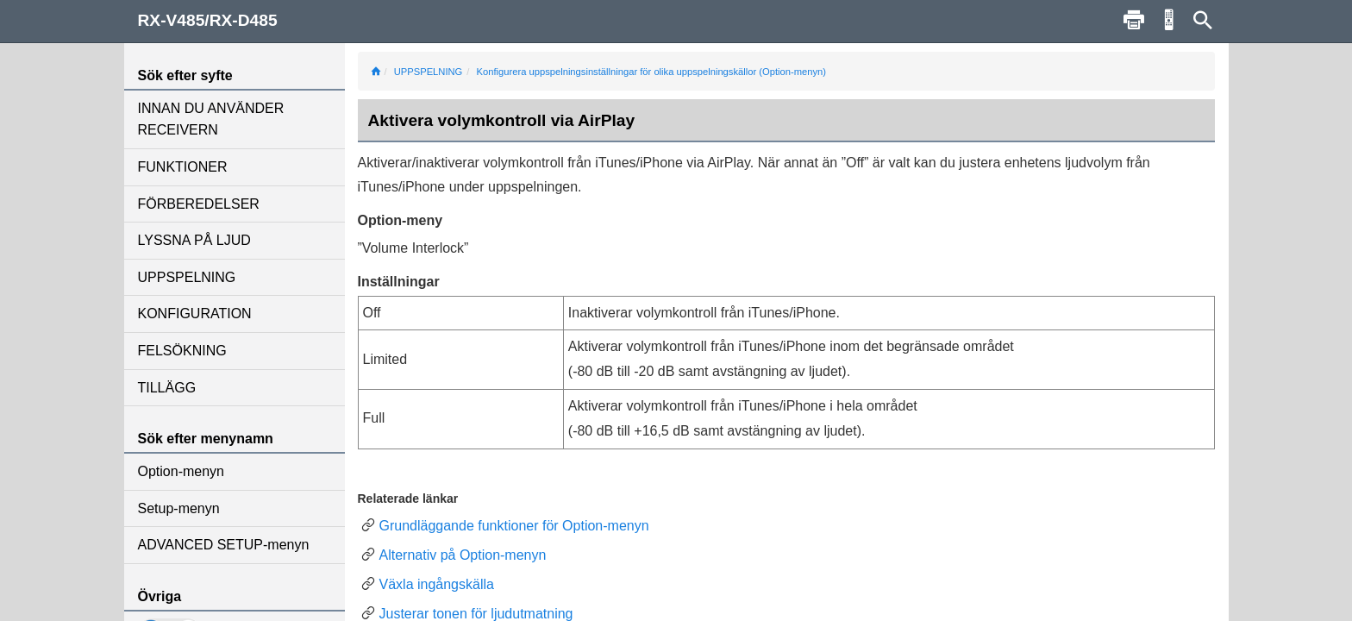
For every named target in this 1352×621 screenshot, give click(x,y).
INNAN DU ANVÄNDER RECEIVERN (211, 119)
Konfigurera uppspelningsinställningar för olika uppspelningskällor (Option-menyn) (651, 71)
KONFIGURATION (195, 313)
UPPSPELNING (187, 277)
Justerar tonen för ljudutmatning (476, 613)
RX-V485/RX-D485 (208, 20)
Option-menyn (181, 471)
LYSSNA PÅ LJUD (194, 240)
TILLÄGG (167, 387)
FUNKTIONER (183, 167)
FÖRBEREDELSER (199, 204)
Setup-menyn (179, 508)
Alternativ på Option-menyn (463, 555)
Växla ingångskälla (436, 584)
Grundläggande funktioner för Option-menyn (514, 525)
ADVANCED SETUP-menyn (224, 544)
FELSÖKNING (182, 350)
